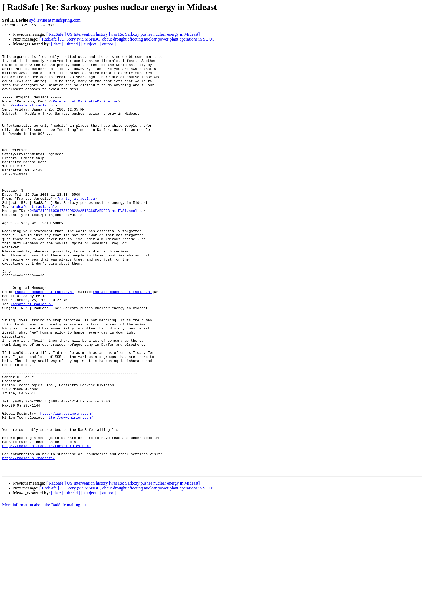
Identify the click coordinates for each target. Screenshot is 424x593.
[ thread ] (72, 44)
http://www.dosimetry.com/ (66, 485)
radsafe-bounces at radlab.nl (44, 339)
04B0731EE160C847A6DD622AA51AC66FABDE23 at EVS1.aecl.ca (86, 242)
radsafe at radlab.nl (34, 115)
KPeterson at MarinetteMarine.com (84, 110)
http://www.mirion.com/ (70, 490)
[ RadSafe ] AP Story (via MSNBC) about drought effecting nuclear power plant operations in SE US (127, 39)
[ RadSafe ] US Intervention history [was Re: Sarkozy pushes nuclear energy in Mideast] (123, 34)
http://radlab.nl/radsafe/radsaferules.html (46, 524)
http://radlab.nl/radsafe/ (28, 539)
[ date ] (57, 44)
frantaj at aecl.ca (76, 227)
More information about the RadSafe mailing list (44, 588)
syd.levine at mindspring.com (54, 20)
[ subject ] (90, 44)
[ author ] (108, 44)
